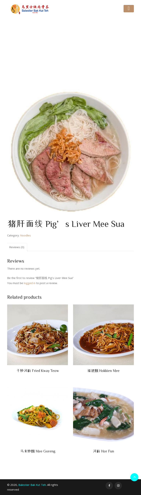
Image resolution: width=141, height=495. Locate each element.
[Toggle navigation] (129, 8)
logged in (29, 283)
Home (46, 50)
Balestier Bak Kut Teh (32, 485)
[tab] (16, 247)
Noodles (57, 50)
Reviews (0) (16, 247)
